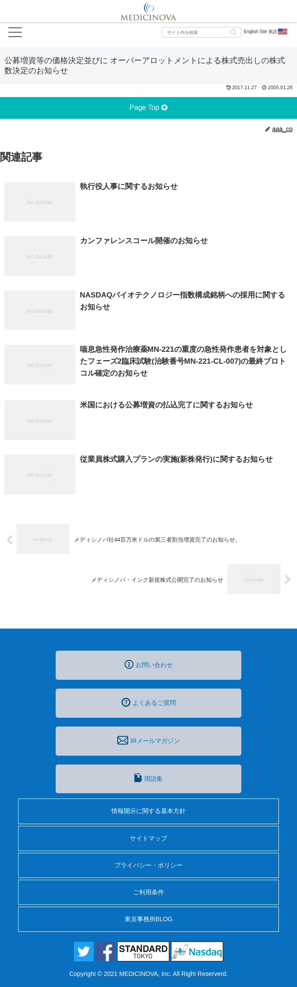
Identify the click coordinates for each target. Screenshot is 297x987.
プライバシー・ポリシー (148, 865)
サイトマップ (148, 838)
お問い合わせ (149, 664)
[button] (233, 31)
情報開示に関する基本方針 (148, 810)
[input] (201, 32)
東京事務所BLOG (149, 919)
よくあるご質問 (149, 702)
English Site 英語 (266, 31)
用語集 (148, 777)
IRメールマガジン (148, 740)
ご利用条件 (148, 892)
